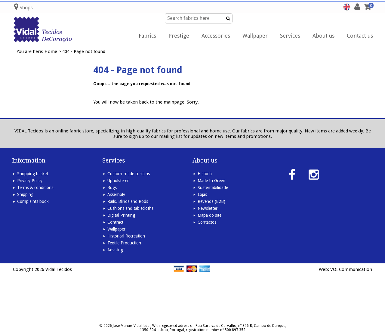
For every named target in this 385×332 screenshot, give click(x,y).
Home (51, 51)
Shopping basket (32, 173)
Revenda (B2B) (211, 201)
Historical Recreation (126, 236)
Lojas (202, 194)
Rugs (112, 187)
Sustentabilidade (213, 187)
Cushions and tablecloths (130, 208)
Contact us (360, 36)
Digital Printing (121, 215)
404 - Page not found (83, 51)
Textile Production (124, 242)
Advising (115, 249)
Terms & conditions (35, 187)
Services (290, 36)
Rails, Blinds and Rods (127, 201)
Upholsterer (118, 180)
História (205, 173)
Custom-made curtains (128, 173)
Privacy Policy (29, 180)
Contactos (207, 222)
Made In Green (211, 180)
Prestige (178, 36)
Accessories (216, 36)
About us (323, 36)
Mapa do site (209, 215)
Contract (115, 222)
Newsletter (207, 208)
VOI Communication (351, 269)
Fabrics (147, 36)
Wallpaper (255, 36)
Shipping (25, 194)
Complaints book (33, 201)
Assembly (116, 194)
